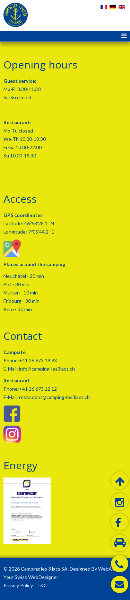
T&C (42, 585)
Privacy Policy (18, 585)
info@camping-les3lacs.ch (46, 369)
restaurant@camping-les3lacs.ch (54, 397)
